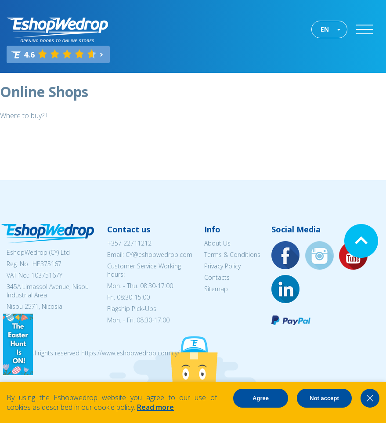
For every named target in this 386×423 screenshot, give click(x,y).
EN (325, 29)
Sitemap (216, 289)
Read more (155, 407)
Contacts (217, 277)
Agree (261, 398)
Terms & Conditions (232, 254)
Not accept (324, 398)
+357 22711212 (129, 243)
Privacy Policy (222, 266)
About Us (217, 243)
